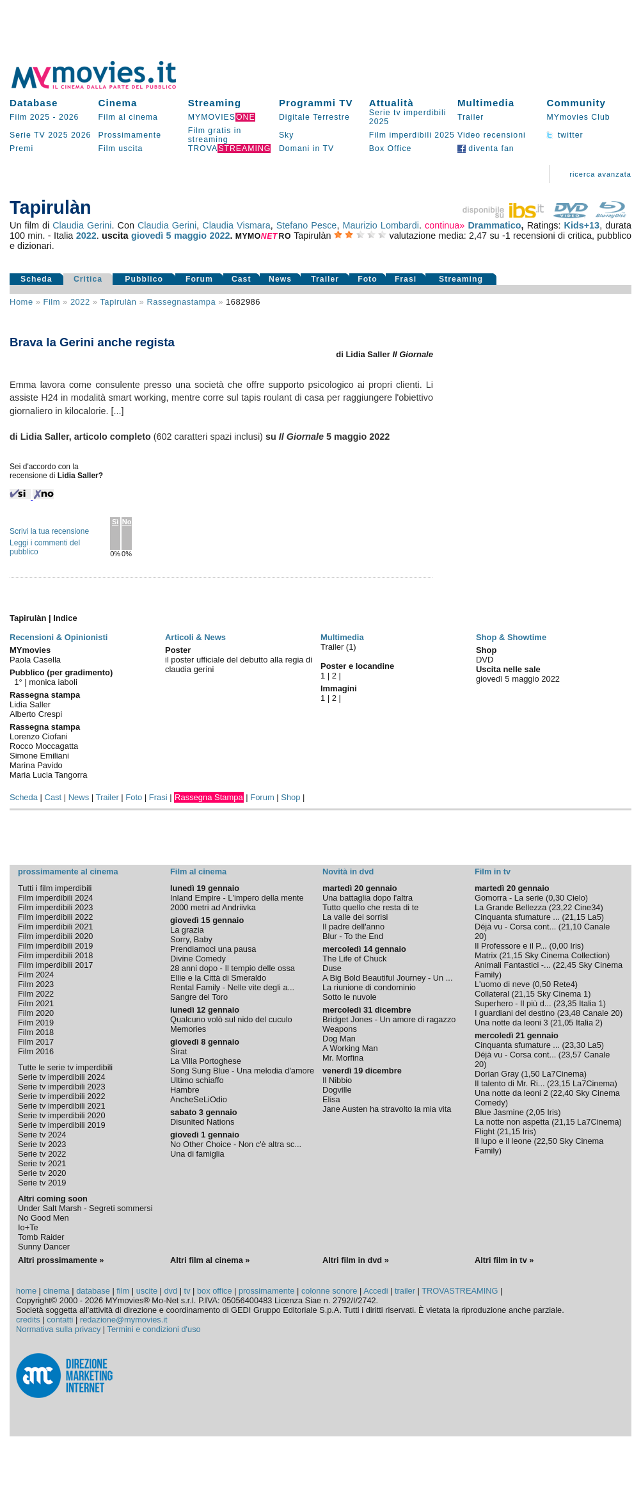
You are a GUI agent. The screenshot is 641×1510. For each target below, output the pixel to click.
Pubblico (144, 279)
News (280, 279)
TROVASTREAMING (460, 1291)
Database (34, 102)
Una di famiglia (197, 1154)
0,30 (556, 898)
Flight (485, 1131)
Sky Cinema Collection (566, 955)
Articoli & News (195, 637)
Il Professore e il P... (511, 946)
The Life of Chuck (354, 958)
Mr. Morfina (342, 1058)
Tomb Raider (41, 1237)
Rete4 (564, 984)
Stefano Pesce (306, 225)
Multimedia (485, 102)
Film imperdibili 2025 (412, 135)
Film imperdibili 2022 (55, 917)
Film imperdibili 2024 (55, 898)
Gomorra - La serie (509, 898)
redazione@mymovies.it (124, 1319)
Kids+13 (582, 225)
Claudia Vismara (236, 225)
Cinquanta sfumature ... (517, 917)
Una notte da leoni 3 (511, 1022)
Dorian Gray (497, 1074)
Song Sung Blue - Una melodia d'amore (242, 1070)
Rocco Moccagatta (44, 746)
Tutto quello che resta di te (370, 907)
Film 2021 (36, 1003)
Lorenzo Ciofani (39, 736)
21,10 (571, 926)
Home (21, 302)
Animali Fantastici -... (513, 965)
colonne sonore (329, 1291)
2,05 (537, 1112)
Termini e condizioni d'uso (154, 1329)
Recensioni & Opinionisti (58, 637)
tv (187, 1291)
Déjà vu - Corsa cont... (515, 926)
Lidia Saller (30, 704)
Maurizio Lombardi (380, 225)
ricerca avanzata (600, 174)
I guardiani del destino (515, 1013)
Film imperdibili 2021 (55, 926)
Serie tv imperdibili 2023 (62, 1086)
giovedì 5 (151, 235)
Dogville (337, 1090)
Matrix (486, 955)
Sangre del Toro (199, 997)
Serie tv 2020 (42, 1173)
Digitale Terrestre (314, 117)
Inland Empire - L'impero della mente (237, 898)
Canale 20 (601, 1013)
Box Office (390, 148)
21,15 (575, 917)
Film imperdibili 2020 (55, 936)
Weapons (339, 1029)
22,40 (563, 1093)
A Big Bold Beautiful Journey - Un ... (387, 978)
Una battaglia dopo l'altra (367, 898)
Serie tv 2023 (42, 1144)
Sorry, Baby (191, 939)
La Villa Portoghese (205, 1061)
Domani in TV (306, 148)
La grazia (187, 930)
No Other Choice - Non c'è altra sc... (235, 1144)
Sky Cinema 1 (562, 994)
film (52, 302)
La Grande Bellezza (510, 907)
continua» (444, 225)
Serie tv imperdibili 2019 (62, 1125)
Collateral (492, 994)
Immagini (338, 688)
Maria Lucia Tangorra (48, 775)
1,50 (532, 1074)
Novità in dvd (348, 871)
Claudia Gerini (81, 225)
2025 (58, 135)
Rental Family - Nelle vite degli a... (232, 987)
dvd (171, 1291)
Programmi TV (316, 102)
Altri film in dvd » (355, 1260)
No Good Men (43, 1218)
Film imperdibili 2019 (55, 946)
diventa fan (485, 148)
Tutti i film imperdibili (54, 888)
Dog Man (339, 1038)
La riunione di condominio (369, 987)
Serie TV (27, 135)
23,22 (561, 907)
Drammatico (494, 225)
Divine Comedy (198, 958)
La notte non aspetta (512, 1122)
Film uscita (121, 148)
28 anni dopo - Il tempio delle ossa (232, 968)
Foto (367, 279)
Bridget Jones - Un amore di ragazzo (388, 1019)
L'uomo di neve (502, 984)
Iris (575, 946)
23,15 (560, 1083)
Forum (199, 279)
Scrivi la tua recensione (49, 531)
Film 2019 (36, 1022)
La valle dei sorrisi (355, 917)
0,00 (560, 946)
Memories (188, 1029)
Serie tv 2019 (42, 1182)
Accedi (375, 1291)
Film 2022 (36, 994)
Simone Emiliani (39, 755)
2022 (86, 235)
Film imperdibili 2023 (55, 907)
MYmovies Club (578, 117)
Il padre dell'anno (353, 926)
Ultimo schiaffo (197, 1080)
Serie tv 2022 (42, 1154)
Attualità (391, 102)
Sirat (178, 1051)
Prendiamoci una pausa (213, 949)
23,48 (570, 1013)
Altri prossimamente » (61, 1260)
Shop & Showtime (511, 637)
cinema (56, 1291)
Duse (332, 968)
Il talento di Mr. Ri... (510, 1083)
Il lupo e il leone (503, 1141)
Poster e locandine (357, 666)
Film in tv (492, 871)
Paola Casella (35, 659)
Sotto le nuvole (349, 997)
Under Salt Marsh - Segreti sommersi (85, 1208)
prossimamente (266, 1291)
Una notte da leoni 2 (511, 1093)
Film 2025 (30, 117)
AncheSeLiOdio (198, 1099)
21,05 (563, 1022)
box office (214, 1291)
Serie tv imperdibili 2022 (62, 1096)
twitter (564, 135)
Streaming (214, 102)
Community (576, 102)
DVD (484, 659)
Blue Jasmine (499, 1112)
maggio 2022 (202, 235)
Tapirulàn (118, 302)
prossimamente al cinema (68, 871)
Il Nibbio (337, 1080)
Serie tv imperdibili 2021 (62, 1106)
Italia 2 (588, 1022)
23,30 (575, 1045)
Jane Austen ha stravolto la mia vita (386, 1109)
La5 (594, 917)
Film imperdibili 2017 (55, 965)
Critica (88, 279)
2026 (69, 117)
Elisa (331, 1099)
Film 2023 (36, 984)
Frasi (405, 279)
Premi (21, 148)
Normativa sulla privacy (58, 1329)
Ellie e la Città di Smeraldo (218, 978)
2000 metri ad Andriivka (213, 907)
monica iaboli (53, 682)
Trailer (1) (338, 647)
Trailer (470, 117)
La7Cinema (562, 1074)
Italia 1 (591, 1003)
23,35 (566, 1003)
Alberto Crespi (36, 714)
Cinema (118, 102)
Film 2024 (36, 974)
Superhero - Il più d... (513, 1003)
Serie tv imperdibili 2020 (62, 1115)
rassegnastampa (181, 302)
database (93, 1291)
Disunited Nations (202, 1122)
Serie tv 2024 (42, 1134)
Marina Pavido (36, 765)
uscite (146, 1291)
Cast (241, 279)
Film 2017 (36, 1042)
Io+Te (28, 1227)
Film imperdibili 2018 (55, 955)
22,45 (566, 965)
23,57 (571, 1054)
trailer (405, 1291)
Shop (290, 797)
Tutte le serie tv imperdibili (65, 1067)
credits (28, 1319)
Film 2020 (36, 1013)
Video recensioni (491, 135)
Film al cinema (128, 117)
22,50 (547, 1141)
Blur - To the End (352, 936)
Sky (286, 135)
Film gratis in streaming (215, 135)
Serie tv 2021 (42, 1163)
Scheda (36, 279)
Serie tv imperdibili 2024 (62, 1077)
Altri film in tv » (504, 1260)
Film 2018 (36, 1032)
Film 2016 (36, 1051)
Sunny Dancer (44, 1246)
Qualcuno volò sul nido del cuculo (231, 1019)
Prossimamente (130, 135)
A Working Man (350, 1048)
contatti (60, 1319)
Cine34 (587, 907)
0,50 (543, 984)
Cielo (576, 898)
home (26, 1291)
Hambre (185, 1090)
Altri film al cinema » (209, 1260)
